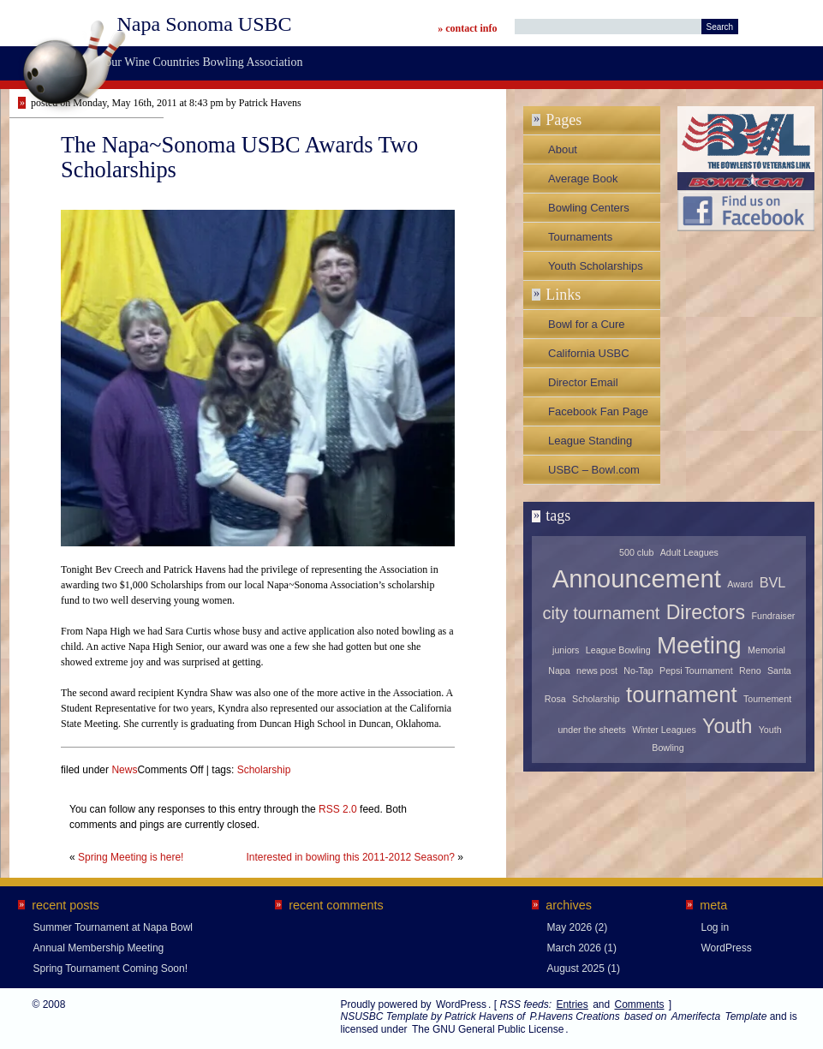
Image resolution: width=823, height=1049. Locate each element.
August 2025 (576, 968)
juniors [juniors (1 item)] (565, 650)
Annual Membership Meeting (98, 948)
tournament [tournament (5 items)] (681, 694)
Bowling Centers (588, 207)
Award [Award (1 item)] (740, 584)
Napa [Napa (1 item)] (559, 670)
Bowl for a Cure (586, 324)
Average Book (582, 178)
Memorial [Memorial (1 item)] (766, 650)
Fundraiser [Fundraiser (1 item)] (773, 616)
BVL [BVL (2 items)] (773, 582)
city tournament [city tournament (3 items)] (601, 613)
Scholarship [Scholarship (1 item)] (596, 699)
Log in (715, 927)
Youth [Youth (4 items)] (727, 726)
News (124, 770)
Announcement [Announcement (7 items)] (636, 578)
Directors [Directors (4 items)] (705, 612)
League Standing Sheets (590, 444)
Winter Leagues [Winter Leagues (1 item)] (664, 729)
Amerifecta (695, 1016)
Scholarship (264, 770)
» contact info (467, 28)
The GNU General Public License (488, 1029)
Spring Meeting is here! (130, 857)
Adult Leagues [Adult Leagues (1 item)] (689, 552)
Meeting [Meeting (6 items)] (699, 645)
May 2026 (570, 927)
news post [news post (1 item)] (596, 670)
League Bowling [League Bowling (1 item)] (618, 650)
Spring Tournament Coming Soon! (110, 968)
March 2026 (574, 948)
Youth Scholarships (595, 265)
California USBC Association (588, 357)
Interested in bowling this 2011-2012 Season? (350, 857)
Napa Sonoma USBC (204, 24)
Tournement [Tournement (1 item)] (767, 699)
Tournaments (580, 236)
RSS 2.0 (338, 809)
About (562, 149)
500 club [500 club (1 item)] (636, 552)
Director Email (583, 382)
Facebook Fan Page (598, 411)
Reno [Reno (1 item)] (749, 670)
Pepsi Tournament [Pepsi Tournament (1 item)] (696, 670)
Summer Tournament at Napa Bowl (113, 927)
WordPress (726, 948)
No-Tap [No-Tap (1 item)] (638, 670)
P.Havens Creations (574, 1016)
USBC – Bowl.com (594, 469)
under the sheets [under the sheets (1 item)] (591, 729)
